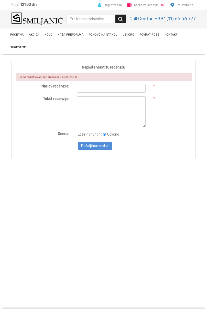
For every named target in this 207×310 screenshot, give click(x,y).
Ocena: (63, 134)
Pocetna (17, 34)
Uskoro (128, 34)
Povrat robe (149, 34)
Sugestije (18, 47)
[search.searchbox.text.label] (91, 19)
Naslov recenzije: (55, 86)
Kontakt (171, 34)
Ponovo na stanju (103, 34)
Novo (48, 34)
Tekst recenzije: (56, 99)
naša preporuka (71, 34)
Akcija (34, 34)
